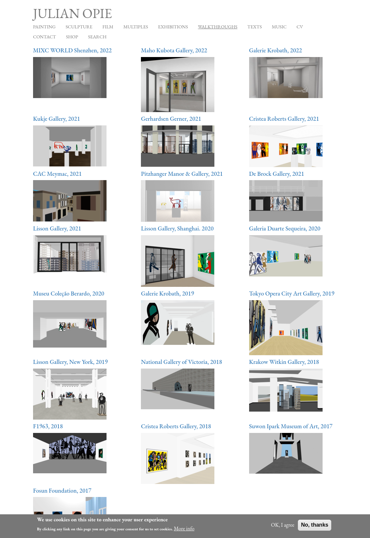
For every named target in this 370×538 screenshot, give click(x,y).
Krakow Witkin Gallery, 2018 (284, 362)
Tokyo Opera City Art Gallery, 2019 (291, 293)
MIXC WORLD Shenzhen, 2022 (72, 50)
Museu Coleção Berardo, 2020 (68, 293)
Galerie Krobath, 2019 (167, 293)
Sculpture (78, 27)
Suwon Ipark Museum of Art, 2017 (291, 426)
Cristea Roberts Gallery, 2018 (176, 426)
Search (97, 37)
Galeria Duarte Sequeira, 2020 (285, 228)
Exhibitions (173, 27)
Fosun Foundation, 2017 (62, 490)
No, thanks (314, 527)
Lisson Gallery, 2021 (57, 228)
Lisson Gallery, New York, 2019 (70, 362)
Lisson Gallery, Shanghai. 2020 (177, 228)
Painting (44, 27)
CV (300, 27)
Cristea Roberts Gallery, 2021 (284, 118)
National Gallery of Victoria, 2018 (181, 362)
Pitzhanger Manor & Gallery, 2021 (182, 173)
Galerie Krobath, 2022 (275, 50)
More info (184, 530)
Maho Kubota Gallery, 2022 (174, 50)
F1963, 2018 (48, 426)
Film (108, 27)
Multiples (135, 27)
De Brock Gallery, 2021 (276, 173)
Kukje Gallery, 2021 (56, 118)
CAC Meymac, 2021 (57, 173)
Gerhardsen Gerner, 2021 (171, 118)
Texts (254, 27)
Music (279, 27)
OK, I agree (283, 526)
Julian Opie (72, 13)
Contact (44, 37)
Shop (72, 37)
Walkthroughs (217, 27)
